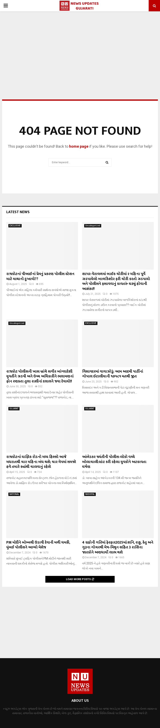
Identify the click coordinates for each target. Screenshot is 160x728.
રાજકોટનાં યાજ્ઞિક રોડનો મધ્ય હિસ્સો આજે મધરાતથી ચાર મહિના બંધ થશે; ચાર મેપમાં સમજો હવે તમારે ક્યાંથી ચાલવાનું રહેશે (41, 462)
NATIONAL (14, 494)
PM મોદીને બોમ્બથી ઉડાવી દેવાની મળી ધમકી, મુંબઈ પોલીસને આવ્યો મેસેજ (38, 545)
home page (78, 146)
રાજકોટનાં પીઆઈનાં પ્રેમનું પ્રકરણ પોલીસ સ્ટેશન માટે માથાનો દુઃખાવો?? (40, 276)
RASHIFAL (90, 494)
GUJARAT (13, 408)
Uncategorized (92, 225)
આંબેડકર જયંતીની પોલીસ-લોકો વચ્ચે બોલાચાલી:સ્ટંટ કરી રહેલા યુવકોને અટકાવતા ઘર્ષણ (114, 462)
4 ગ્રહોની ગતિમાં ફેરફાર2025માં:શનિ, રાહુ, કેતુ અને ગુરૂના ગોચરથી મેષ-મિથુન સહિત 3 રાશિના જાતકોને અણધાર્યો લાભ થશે (117, 547)
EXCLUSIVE (15, 225)
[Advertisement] (80, 45)
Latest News (18, 212)
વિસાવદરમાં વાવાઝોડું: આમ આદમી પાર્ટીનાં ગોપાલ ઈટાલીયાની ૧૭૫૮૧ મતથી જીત (112, 374)
